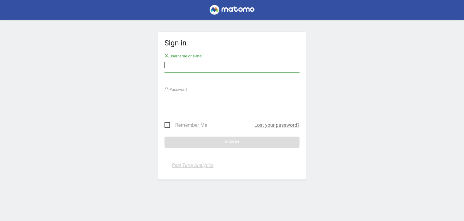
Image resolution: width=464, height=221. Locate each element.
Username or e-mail (183, 56)
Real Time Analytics (193, 165)
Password (175, 89)
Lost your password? (277, 125)
